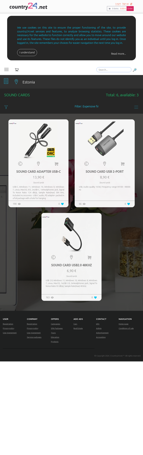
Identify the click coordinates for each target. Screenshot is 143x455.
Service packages (34, 337)
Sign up (125, 4)
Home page (123, 324)
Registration (8, 324)
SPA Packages (57, 328)
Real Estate (78, 328)
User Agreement (10, 333)
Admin (99, 328)
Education (55, 337)
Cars (75, 324)
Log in (118, 4)
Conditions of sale (126, 328)
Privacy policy (8, 328)
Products (54, 342)
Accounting (101, 337)
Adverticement (102, 333)
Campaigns (55, 324)
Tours (53, 333)
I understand (27, 52)
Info (97, 324)
